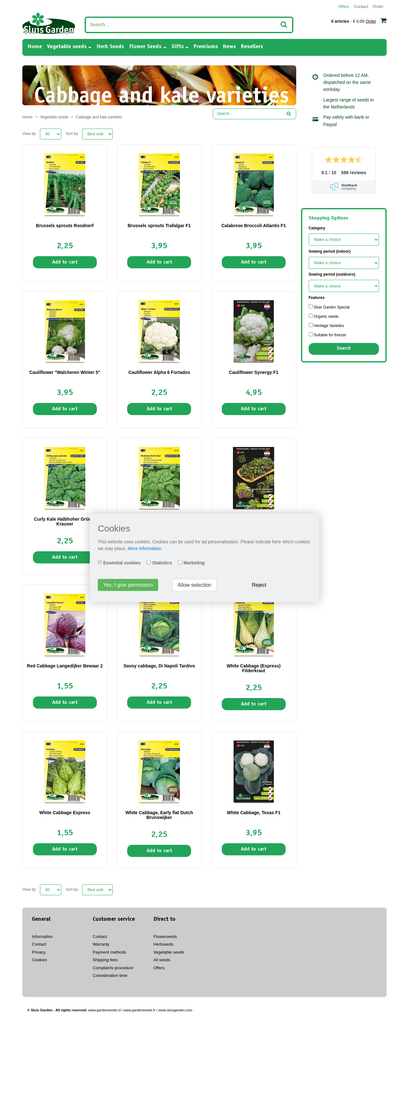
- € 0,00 (359, 20)
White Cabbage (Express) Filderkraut (254, 668)
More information (144, 548)
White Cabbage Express (64, 812)
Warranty (101, 944)
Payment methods (109, 952)
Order (378, 6)
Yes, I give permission (128, 585)
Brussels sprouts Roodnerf (65, 225)
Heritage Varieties (326, 325)
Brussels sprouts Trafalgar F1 (159, 225)
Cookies (39, 959)
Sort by (72, 133)
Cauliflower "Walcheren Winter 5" (64, 372)
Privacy (39, 952)
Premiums (206, 47)
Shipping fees (105, 959)
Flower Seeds (145, 47)
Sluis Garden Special (329, 306)
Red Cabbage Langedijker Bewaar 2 (65, 665)
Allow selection (195, 585)
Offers (343, 6)
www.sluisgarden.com (175, 1010)
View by (29, 133)
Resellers (252, 47)
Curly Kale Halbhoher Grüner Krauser (65, 521)
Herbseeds (163, 944)
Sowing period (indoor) (330, 251)
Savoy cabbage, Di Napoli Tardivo (159, 665)
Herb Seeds (110, 47)
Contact (361, 6)
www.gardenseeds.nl (104, 1010)
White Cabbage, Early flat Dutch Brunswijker (159, 815)
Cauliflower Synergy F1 (253, 372)
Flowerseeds (165, 936)
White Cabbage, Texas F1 (254, 812)
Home (34, 46)
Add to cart (64, 262)
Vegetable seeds (67, 47)
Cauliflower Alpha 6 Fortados (159, 372)
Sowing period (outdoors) (332, 274)
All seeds (161, 959)
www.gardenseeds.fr (140, 1010)
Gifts (178, 47)
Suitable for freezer (327, 334)
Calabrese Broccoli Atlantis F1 (253, 225)
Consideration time (110, 975)
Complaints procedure (113, 967)
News (229, 47)
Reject (259, 585)
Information (42, 936)
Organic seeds (324, 316)
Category (317, 228)
